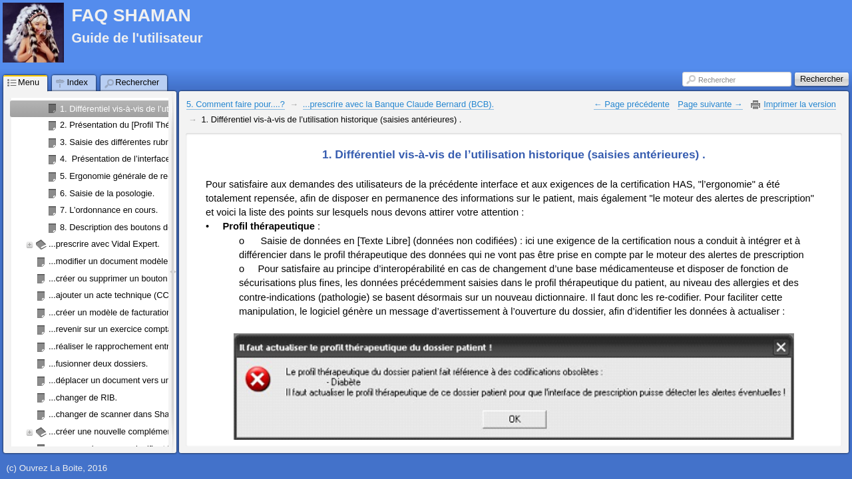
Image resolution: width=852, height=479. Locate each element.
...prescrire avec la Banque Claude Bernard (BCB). (398, 104)
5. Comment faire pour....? (235, 104)
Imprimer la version (799, 104)
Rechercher (717, 80)
